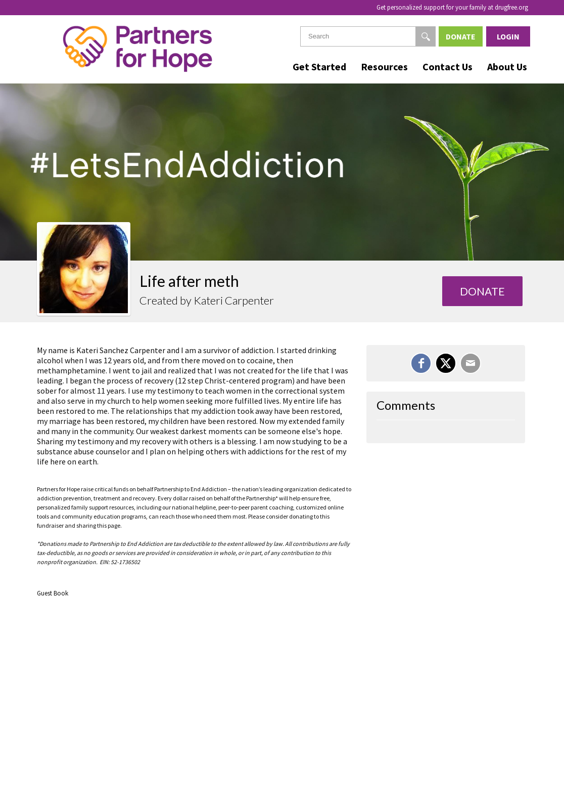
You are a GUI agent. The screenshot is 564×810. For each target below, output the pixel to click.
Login (508, 36)
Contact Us (447, 66)
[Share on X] (445, 363)
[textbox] (368, 36)
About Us (507, 66)
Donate (461, 36)
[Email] (470, 363)
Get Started (319, 66)
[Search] (425, 36)
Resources (384, 66)
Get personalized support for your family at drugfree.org (452, 7)
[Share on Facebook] (421, 363)
